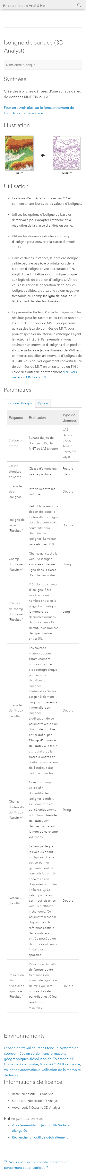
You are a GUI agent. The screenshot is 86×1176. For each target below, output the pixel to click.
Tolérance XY (63, 1059)
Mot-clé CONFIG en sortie (60, 1064)
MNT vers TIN (36, 377)
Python (43, 403)
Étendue (52, 1048)
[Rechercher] (79, 6)
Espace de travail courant (24, 1048)
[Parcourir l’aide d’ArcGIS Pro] (39, 5)
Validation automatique (22, 1070)
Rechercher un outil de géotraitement (40, 1138)
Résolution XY (41, 1059)
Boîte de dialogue (20, 403)
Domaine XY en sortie (21, 1064)
